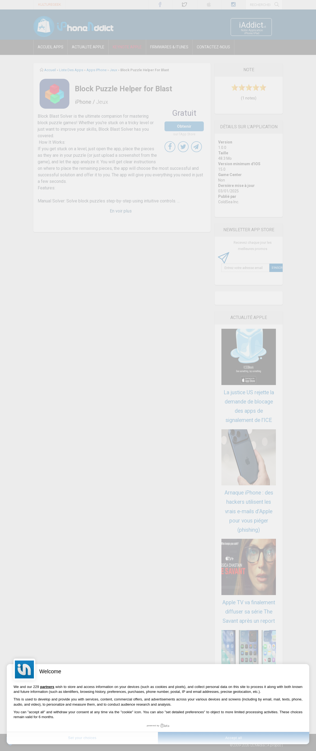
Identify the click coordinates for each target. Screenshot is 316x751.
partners (47, 687)
